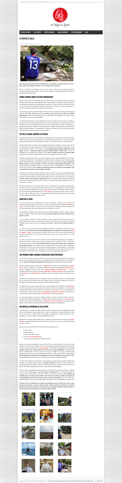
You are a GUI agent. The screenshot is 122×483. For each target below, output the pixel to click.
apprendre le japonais (59, 291)
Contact (37, 1)
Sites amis (50, 481)
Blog (86, 32)
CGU (55, 481)
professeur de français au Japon (53, 271)
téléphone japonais (50, 269)
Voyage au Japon (25, 32)
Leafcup (24, 273)
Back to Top (100, 481)
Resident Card (69, 267)
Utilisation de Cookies (82, 481)
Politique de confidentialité (71, 481)
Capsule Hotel (47, 265)
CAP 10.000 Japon (46, 293)
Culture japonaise (76, 32)
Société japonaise (49, 32)
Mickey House (36, 273)
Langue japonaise (63, 32)
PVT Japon (48, 191)
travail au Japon (44, 348)
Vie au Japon (37, 32)
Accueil (23, 1)
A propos (30, 1)
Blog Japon (90, 481)
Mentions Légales (60, 481)
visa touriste (68, 299)
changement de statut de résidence (53, 301)
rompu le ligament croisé (35, 336)
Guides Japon (45, 1)
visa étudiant (46, 291)
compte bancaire (61, 269)
